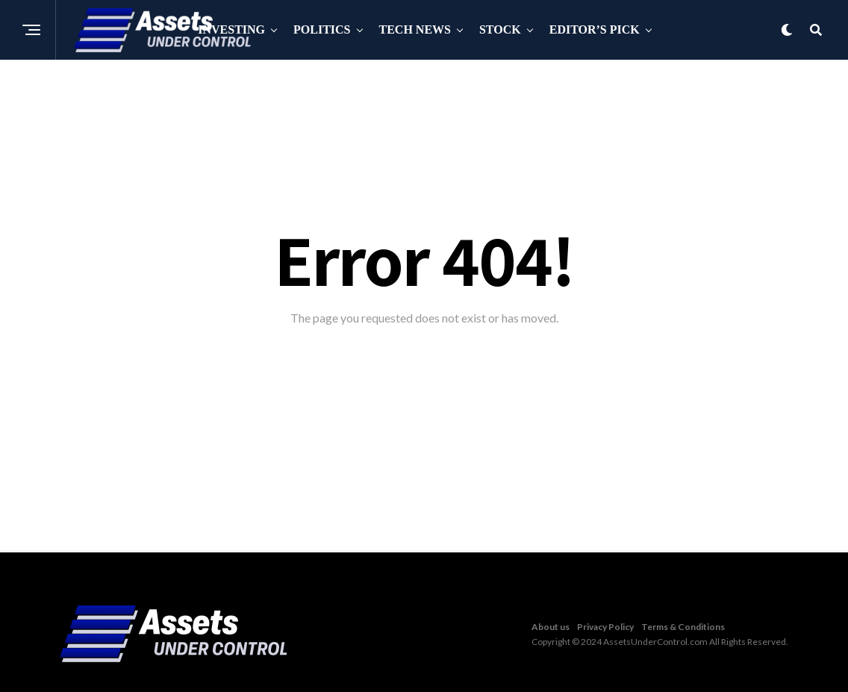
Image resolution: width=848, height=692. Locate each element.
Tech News (415, 29)
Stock (500, 29)
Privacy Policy (605, 626)
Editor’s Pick (594, 29)
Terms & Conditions (683, 626)
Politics (321, 29)
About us (550, 626)
